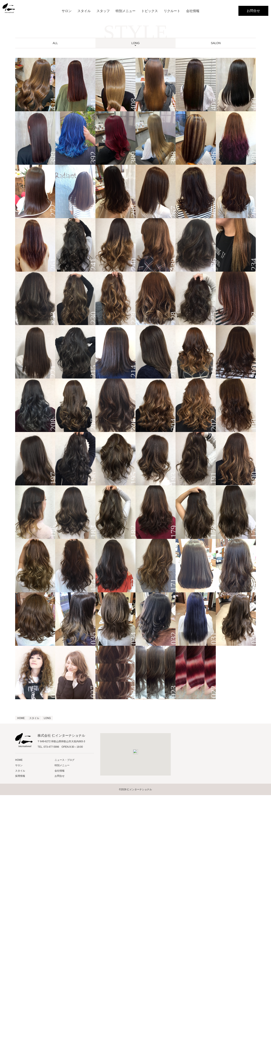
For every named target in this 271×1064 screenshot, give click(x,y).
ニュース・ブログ (64, 759)
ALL (55, 43)
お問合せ (253, 10)
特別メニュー (126, 11)
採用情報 (20, 775)
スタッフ (103, 11)
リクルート (172, 11)
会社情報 (192, 11)
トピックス (149, 11)
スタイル (84, 11)
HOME (19, 759)
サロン (67, 11)
